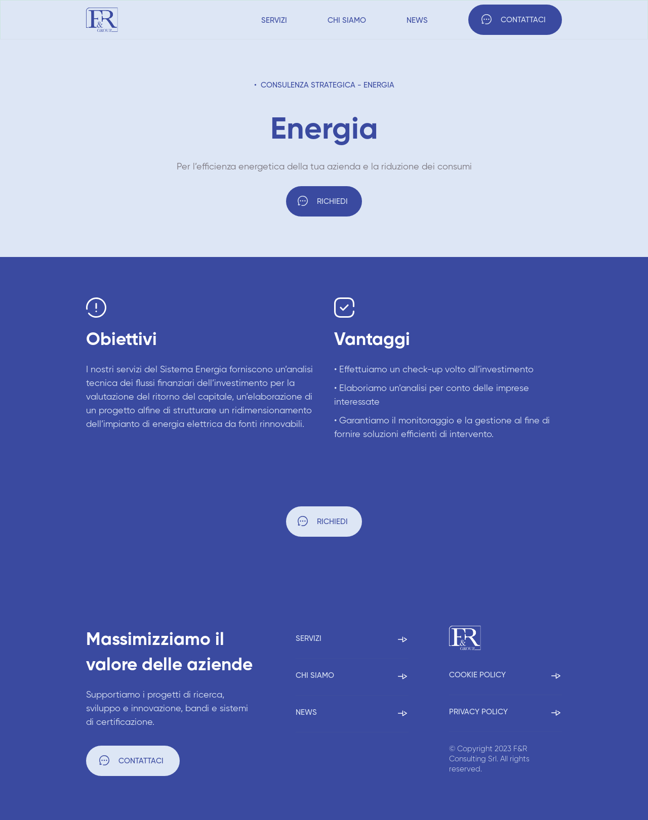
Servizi (274, 20)
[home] (102, 20)
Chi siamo (347, 20)
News (417, 20)
